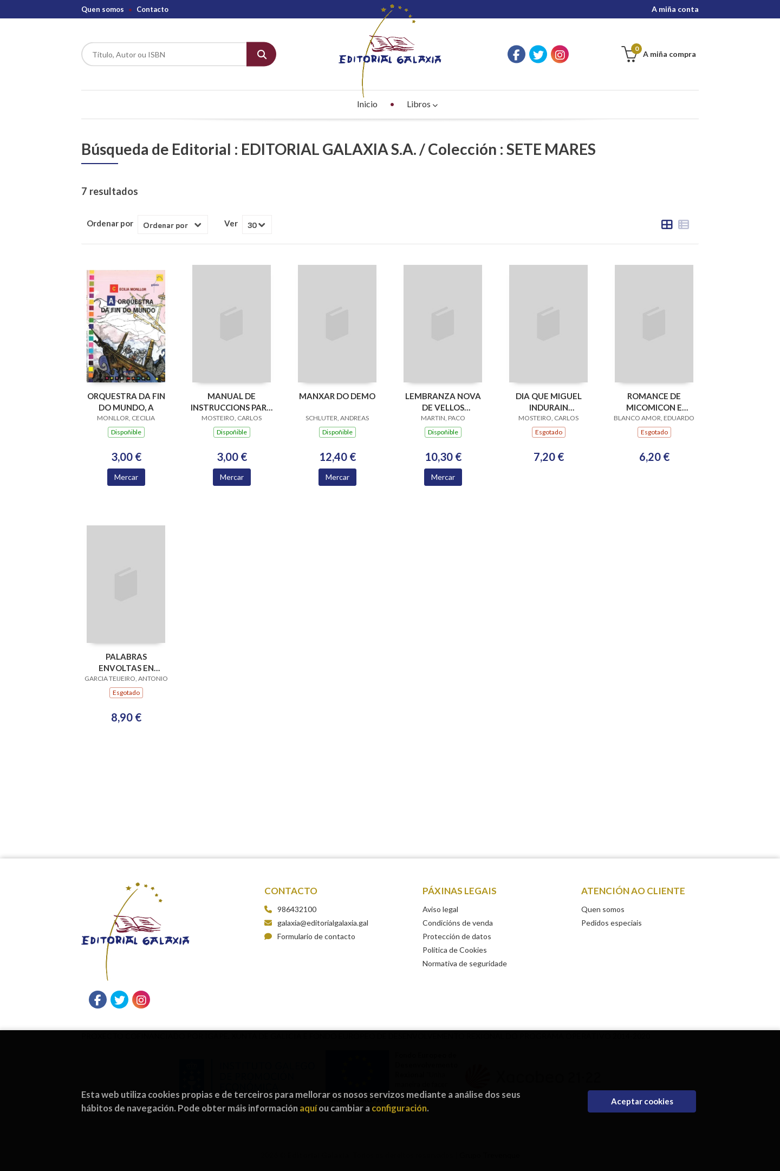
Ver (231, 223)
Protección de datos (456, 936)
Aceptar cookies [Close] (642, 1101)
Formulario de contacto (309, 936)
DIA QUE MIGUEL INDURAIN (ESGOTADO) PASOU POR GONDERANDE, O (548, 401)
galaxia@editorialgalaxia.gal (316, 922)
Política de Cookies (454, 949)
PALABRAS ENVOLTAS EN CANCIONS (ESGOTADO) (126, 662)
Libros (422, 104)
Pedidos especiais (611, 922)
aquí (308, 1108)
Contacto (152, 9)
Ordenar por (110, 223)
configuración (399, 1108)
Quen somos (102, 9)
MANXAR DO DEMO (337, 396)
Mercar (126, 477)
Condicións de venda (457, 922)
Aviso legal (440, 909)
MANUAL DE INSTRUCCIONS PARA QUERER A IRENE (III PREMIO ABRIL (231, 401)
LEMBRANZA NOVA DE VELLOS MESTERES (443, 401)
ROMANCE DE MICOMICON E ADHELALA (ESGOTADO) (654, 401)
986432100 (296, 909)
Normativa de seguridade (464, 963)
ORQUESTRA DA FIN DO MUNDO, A (126, 401)
